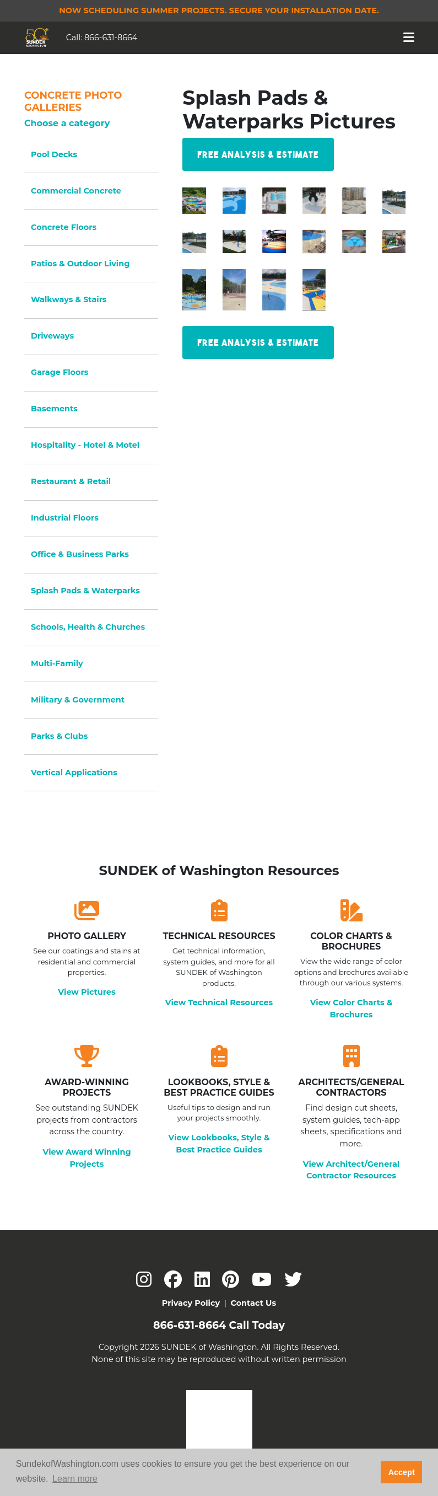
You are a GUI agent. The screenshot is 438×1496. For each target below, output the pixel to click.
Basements (54, 409)
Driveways (52, 336)
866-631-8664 (111, 37)
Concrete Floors (63, 227)
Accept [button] (401, 1472)
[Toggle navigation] (409, 37)
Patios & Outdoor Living (80, 264)
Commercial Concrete (76, 191)
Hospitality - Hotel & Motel (85, 445)
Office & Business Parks (80, 554)
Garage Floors (59, 372)
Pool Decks (54, 154)
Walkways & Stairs (68, 299)
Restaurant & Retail (71, 481)
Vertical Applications (74, 773)
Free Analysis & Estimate (258, 154)
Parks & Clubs (59, 736)
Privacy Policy (191, 1303)
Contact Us (253, 1303)
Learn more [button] (75, 1478)
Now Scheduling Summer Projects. (219, 10)
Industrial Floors (65, 518)
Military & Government (78, 700)
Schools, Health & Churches (88, 627)
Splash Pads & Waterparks (85, 591)
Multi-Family (57, 663)
